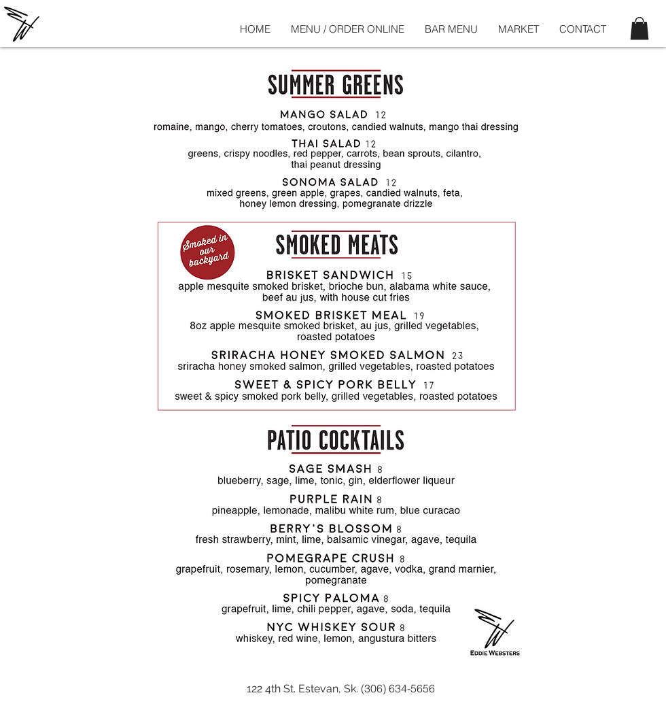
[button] (639, 28)
